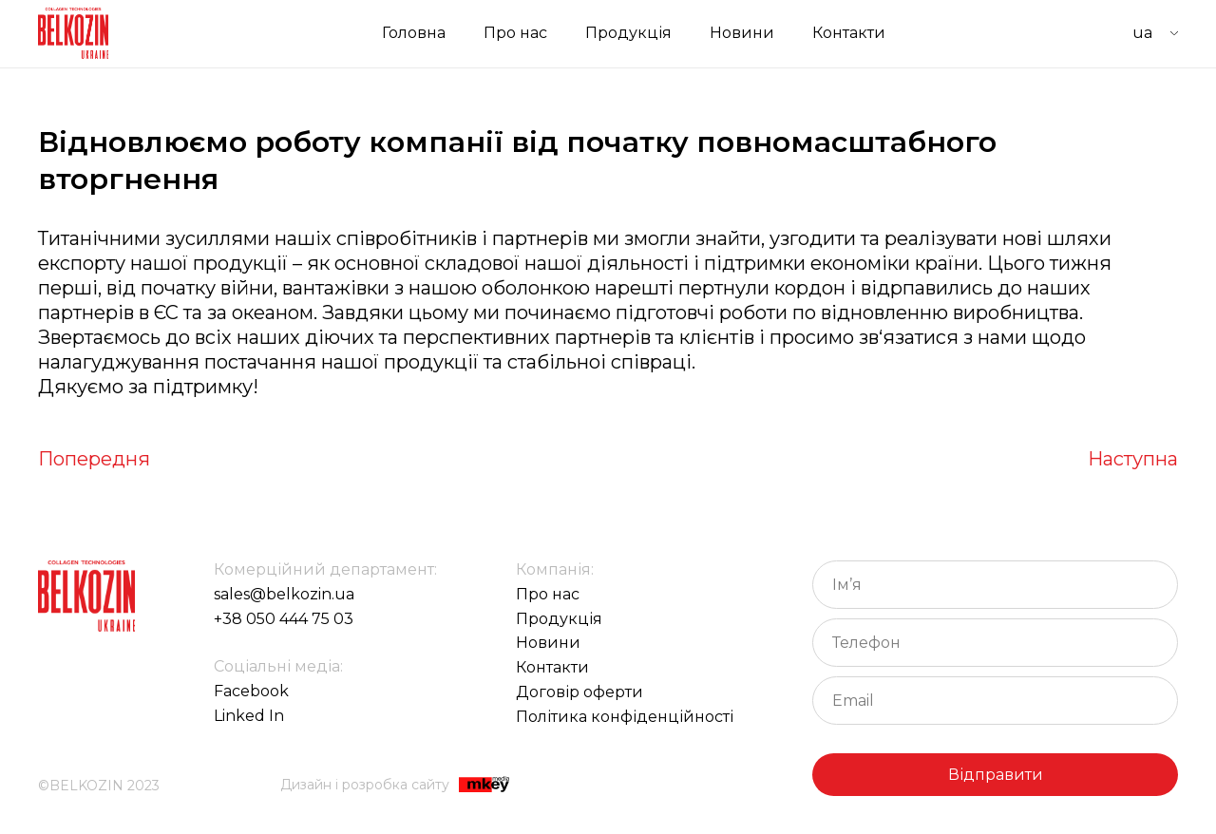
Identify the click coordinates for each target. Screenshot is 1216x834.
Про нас (515, 33)
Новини (742, 33)
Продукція (628, 33)
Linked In (249, 716)
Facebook (251, 691)
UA (1142, 33)
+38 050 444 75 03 (283, 619)
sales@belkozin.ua (284, 594)
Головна (414, 33)
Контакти (848, 33)
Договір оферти (579, 692)
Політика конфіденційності (624, 717)
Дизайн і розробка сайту (394, 786)
